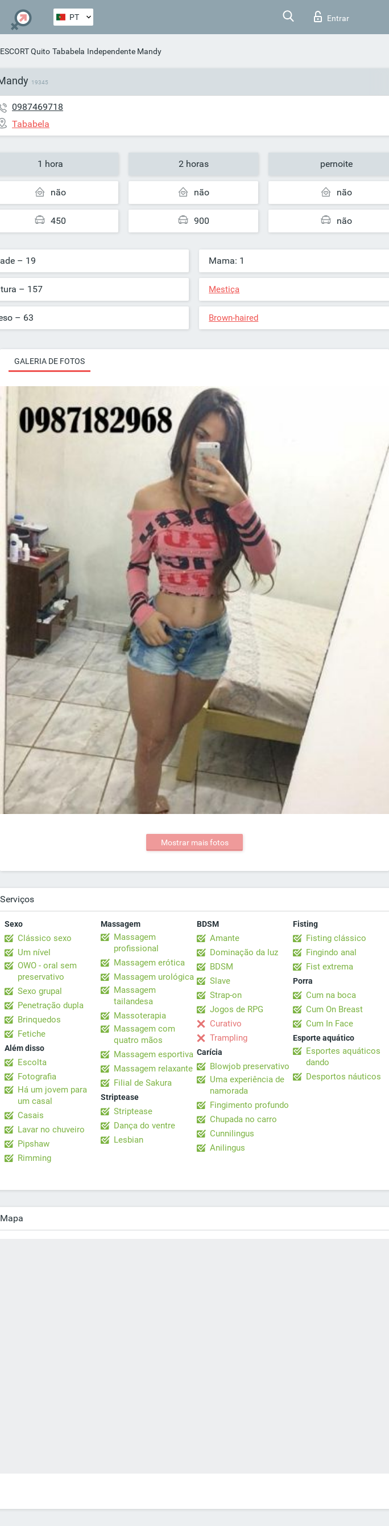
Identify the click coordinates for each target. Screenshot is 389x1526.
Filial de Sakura (143, 1083)
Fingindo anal (331, 952)
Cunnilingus (232, 1133)
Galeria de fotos (49, 361)
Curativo (226, 1023)
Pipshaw (33, 1144)
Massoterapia (140, 1015)
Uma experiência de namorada (247, 1085)
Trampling (228, 1038)
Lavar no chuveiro (51, 1129)
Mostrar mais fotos (195, 842)
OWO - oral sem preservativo (47, 971)
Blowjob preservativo (249, 1066)
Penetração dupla (51, 1005)
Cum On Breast (334, 1009)
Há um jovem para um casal (52, 1095)
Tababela (68, 51)
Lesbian (128, 1140)
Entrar (331, 16)
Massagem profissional (136, 943)
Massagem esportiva (153, 1054)
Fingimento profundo (249, 1105)
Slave (220, 981)
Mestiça (224, 289)
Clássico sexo (45, 938)
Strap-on (226, 995)
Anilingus (227, 1148)
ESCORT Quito (25, 51)
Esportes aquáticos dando (343, 1056)
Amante (224, 938)
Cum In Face (329, 1023)
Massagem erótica (149, 963)
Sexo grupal (40, 991)
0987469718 (37, 106)
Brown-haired (233, 318)
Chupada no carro (243, 1119)
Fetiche (31, 1034)
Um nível (34, 952)
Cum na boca (331, 995)
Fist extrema (329, 967)
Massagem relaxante (153, 1068)
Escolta (32, 1062)
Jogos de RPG (236, 1009)
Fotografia (37, 1076)
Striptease (133, 1111)
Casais (31, 1115)
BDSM (221, 967)
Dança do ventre (144, 1125)
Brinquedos (39, 1019)
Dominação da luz (244, 952)
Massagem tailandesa (135, 996)
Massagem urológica (154, 977)
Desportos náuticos (343, 1076)
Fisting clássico (336, 938)
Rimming (34, 1158)
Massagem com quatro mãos (144, 1034)
